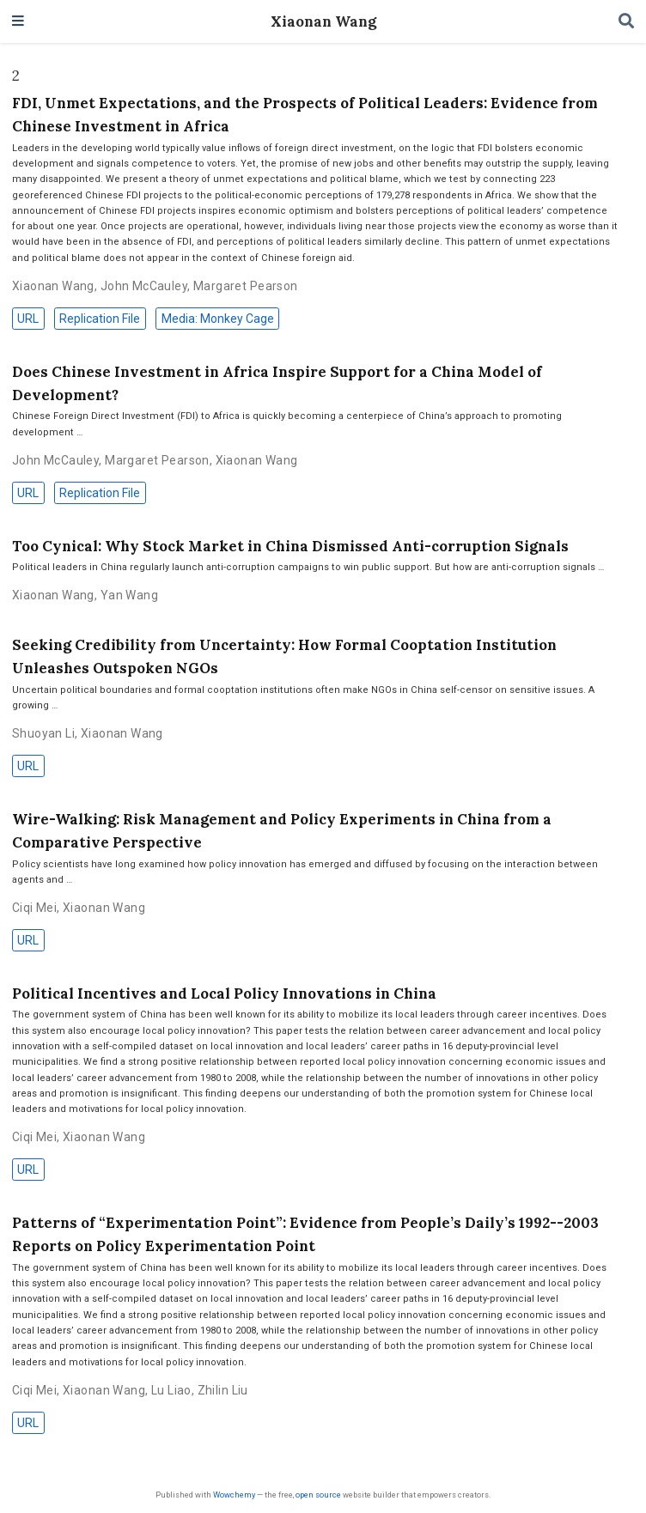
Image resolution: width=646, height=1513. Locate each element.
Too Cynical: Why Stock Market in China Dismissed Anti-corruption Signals (290, 546)
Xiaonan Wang (323, 21)
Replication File (99, 318)
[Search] (626, 22)
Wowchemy (234, 1494)
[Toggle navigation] (18, 22)
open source (318, 1494)
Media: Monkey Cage (218, 318)
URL (28, 318)
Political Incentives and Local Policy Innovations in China (224, 993)
